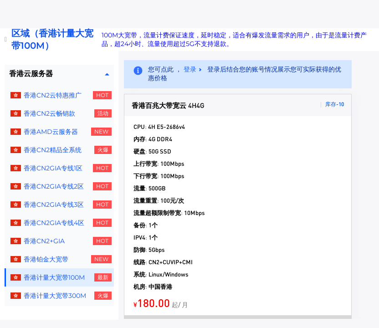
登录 (190, 69)
